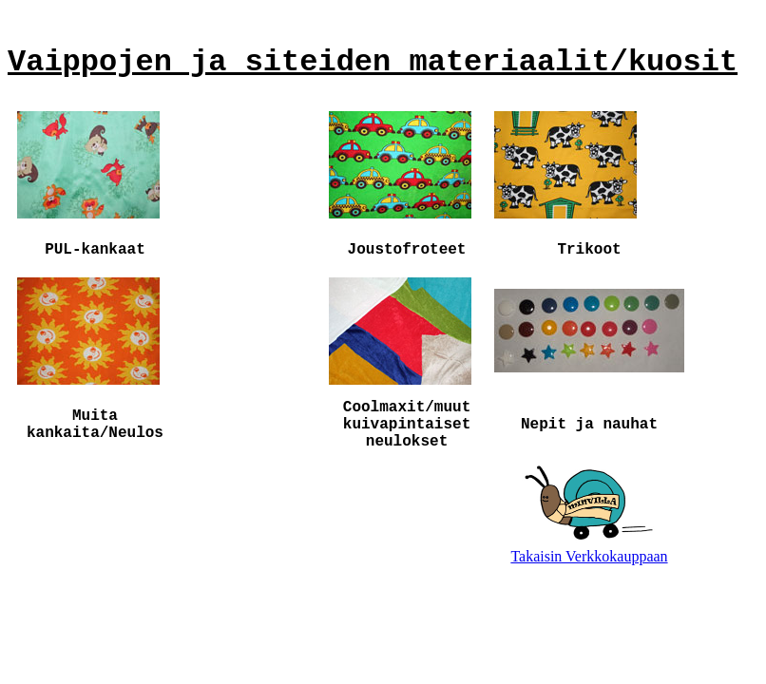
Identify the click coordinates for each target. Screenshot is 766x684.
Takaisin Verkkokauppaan (588, 556)
